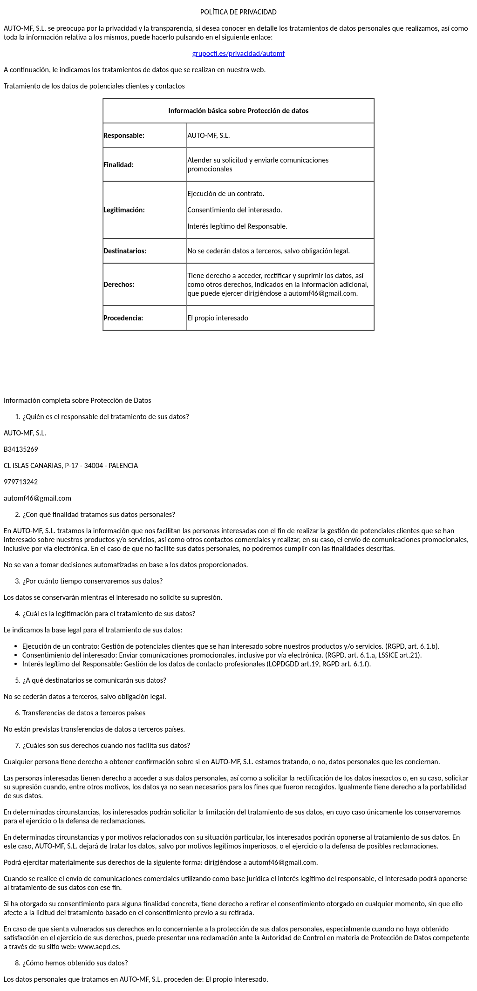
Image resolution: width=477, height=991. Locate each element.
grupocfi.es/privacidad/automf (238, 53)
